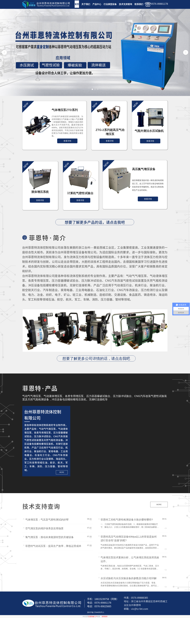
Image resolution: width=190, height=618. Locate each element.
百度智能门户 (92, 616)
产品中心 (96, 4)
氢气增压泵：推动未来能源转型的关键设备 (49, 537)
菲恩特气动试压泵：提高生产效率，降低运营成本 (53, 546)
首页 (77, 4)
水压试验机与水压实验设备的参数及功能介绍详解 (129, 578)
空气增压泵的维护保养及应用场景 (44, 528)
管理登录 (104, 616)
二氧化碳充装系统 (171, 433)
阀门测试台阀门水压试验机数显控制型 (170, 472)
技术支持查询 (125, 4)
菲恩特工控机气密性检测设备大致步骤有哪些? (127, 519)
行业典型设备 (110, 4)
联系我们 (139, 4)
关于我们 (85, 4)
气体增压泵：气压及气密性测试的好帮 (47, 519)
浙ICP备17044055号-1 (95, 612)
